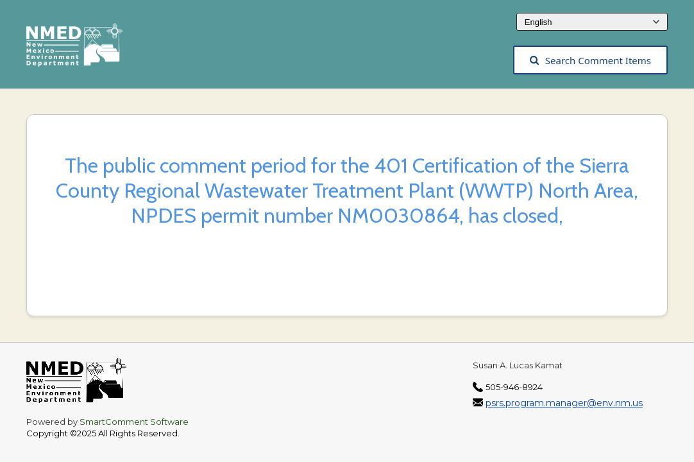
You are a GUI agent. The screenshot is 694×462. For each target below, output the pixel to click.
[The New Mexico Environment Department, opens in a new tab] (80, 49)
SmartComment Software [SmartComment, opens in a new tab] (134, 421)
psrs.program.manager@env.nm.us (564, 403)
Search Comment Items (590, 60)
